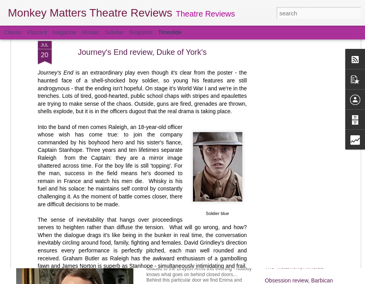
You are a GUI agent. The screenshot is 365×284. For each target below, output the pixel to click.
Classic (13, 32)
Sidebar (114, 32)
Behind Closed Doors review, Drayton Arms (214, 254)
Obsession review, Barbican (299, 280)
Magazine (64, 32)
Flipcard (37, 32)
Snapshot (141, 32)
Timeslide (170, 32)
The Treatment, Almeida (294, 266)
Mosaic (90, 32)
